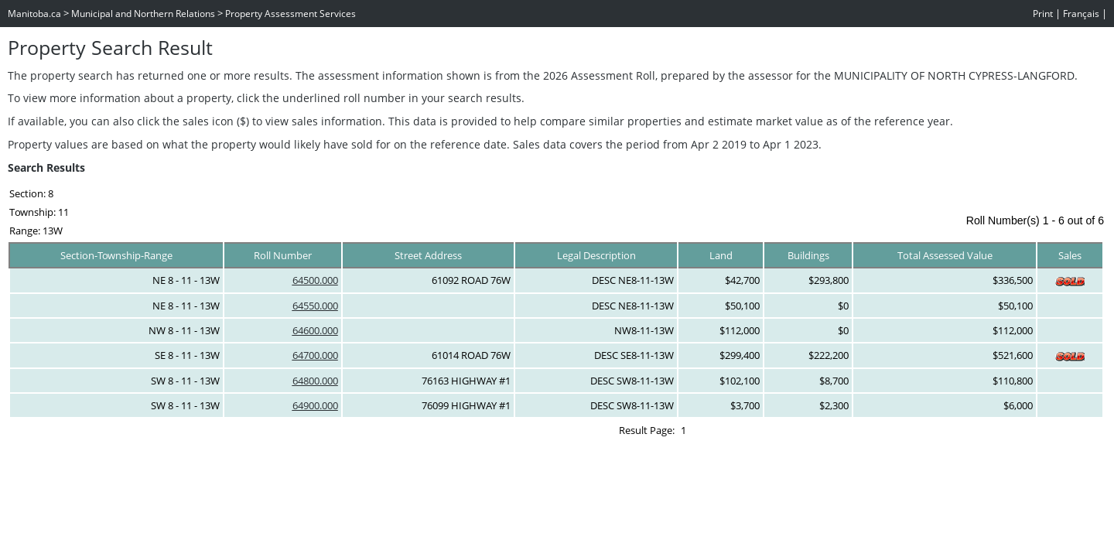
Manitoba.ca (34, 13)
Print (1043, 13)
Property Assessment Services (290, 13)
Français (1081, 13)
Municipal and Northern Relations (143, 13)
